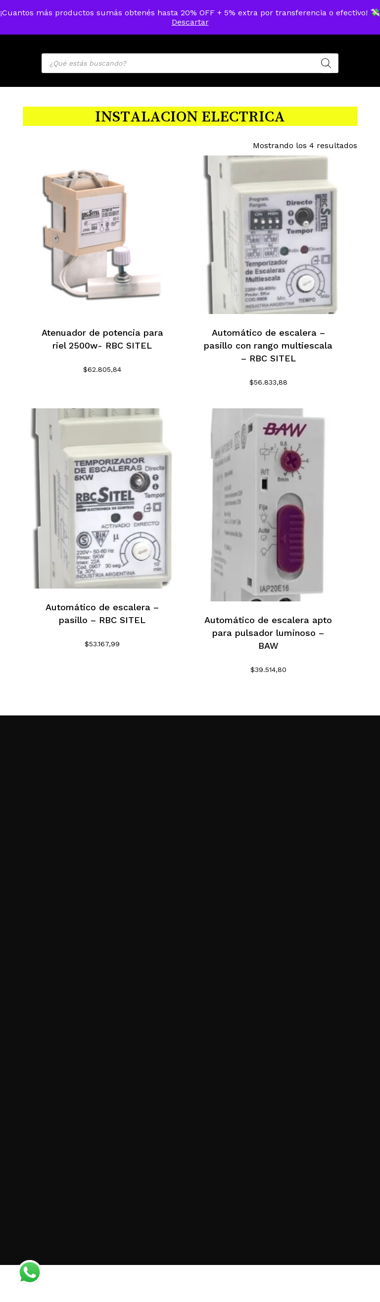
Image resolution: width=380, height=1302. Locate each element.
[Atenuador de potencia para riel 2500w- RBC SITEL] (102, 235)
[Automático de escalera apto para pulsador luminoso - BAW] (268, 504)
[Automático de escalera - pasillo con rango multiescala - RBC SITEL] (268, 235)
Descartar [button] (190, 22)
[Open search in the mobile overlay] (190, 63)
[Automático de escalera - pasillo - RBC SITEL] (102, 498)
